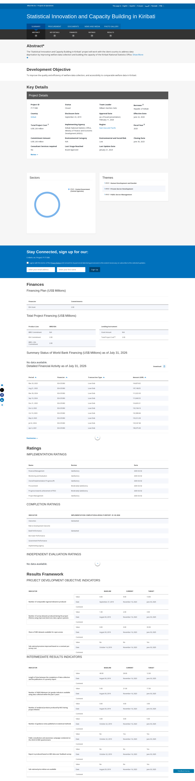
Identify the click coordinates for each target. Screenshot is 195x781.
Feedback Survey (184, 771)
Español (132, 6)
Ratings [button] (92, 34)
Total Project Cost (40, 124)
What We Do (31, 6)
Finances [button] (73, 34)
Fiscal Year (139, 124)
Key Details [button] (54, 34)
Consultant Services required (44, 146)
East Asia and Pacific (107, 128)
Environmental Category (76, 138)
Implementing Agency (75, 124)
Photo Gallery (111, 26)
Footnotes (31, 438)
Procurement (54, 26)
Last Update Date (107, 146)
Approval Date (105, 113)
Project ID (35, 104)
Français (140, 6)
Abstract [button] (36, 34)
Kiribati (33, 117)
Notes (33, 154)
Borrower (138, 104)
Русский (154, 6)
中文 (160, 6)
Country (34, 113)
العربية (147, 6)
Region (102, 124)
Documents (73, 26)
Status (68, 104)
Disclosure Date (72, 113)
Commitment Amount (40, 138)
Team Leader (105, 104)
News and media (92, 26)
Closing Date (139, 138)
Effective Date (140, 113)
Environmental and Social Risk (112, 138)
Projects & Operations (45, 6)
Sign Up (94, 269)
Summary (36, 26)
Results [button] (110, 34)
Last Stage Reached (74, 146)
